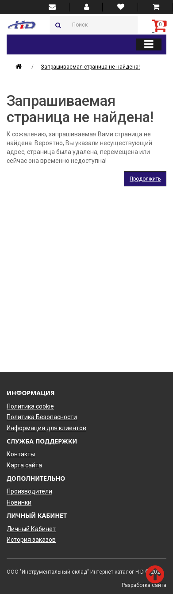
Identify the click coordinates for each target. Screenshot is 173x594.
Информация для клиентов (46, 428)
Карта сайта (24, 465)
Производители (29, 491)
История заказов (31, 539)
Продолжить (145, 179)
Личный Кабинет (31, 528)
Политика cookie (30, 406)
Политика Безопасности (42, 416)
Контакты (21, 454)
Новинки (19, 502)
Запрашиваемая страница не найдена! (90, 67)
